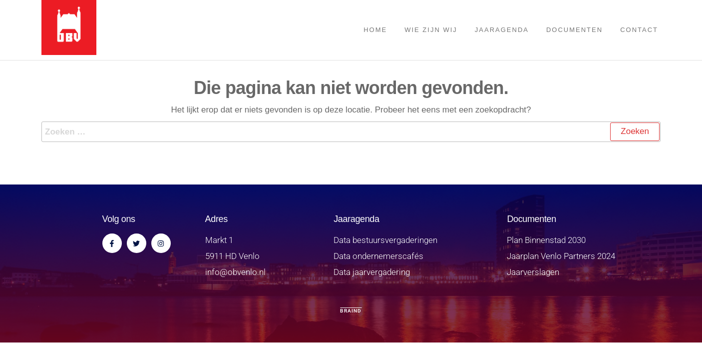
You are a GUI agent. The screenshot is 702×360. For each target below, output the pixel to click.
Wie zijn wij (430, 30)
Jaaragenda (502, 30)
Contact (639, 30)
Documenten (574, 30)
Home (375, 30)
